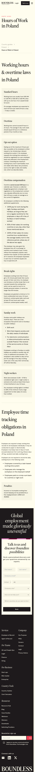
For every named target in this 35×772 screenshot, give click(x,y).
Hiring (3, 661)
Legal (3, 654)
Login (20, 649)
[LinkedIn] (9, 757)
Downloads (5, 723)
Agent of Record (7, 639)
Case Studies (6, 713)
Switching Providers (8, 727)
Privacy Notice (23, 653)
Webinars (5, 716)
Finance (4, 657)
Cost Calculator (7, 694)
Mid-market (5, 676)
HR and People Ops (8, 650)
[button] (32, 3)
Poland (4, 47)
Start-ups (5, 672)
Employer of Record (8, 635)
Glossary (4, 720)
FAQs (20, 639)
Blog (3, 709)
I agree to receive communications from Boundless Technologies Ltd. (17, 743)
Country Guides (7, 691)
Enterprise (5, 679)
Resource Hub (6, 706)
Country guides (7, 44)
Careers (21, 642)
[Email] (3, 757)
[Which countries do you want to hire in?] (17, 601)
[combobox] (16, 601)
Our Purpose (22, 635)
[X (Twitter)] (15, 757)
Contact (21, 646)
